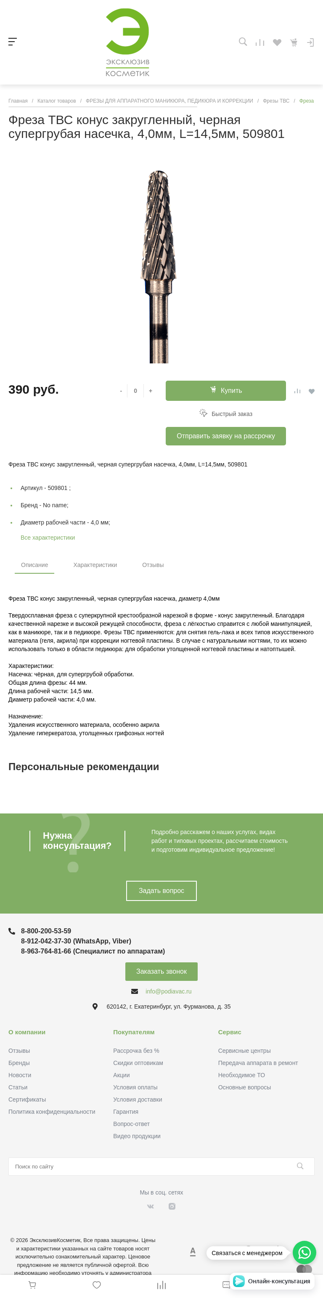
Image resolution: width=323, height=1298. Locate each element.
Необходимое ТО (241, 1075)
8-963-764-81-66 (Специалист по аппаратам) (93, 951)
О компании (26, 1032)
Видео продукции (137, 1136)
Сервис (229, 1032)
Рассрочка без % (136, 1050)
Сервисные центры (244, 1050)
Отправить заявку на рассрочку (226, 436)
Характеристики (95, 565)
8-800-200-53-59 (46, 931)
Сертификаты (27, 1099)
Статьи (17, 1087)
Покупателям (133, 1032)
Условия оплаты (135, 1087)
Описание (34, 565)
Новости (19, 1075)
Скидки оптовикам (138, 1063)
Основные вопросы (244, 1087)
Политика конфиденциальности (51, 1111)
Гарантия (125, 1111)
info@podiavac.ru (168, 991)
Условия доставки (137, 1099)
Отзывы (153, 565)
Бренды (19, 1063)
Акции (121, 1075)
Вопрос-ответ (131, 1124)
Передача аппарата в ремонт (258, 1063)
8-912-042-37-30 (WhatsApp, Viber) (76, 941)
